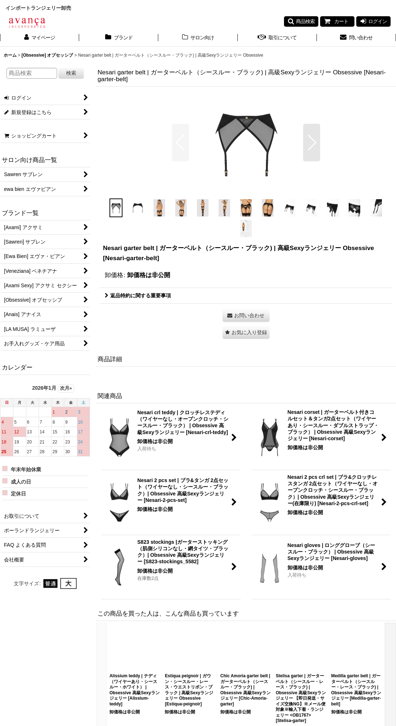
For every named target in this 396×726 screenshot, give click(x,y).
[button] (301, 21)
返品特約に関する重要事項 (138, 295)
